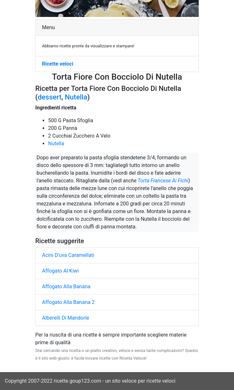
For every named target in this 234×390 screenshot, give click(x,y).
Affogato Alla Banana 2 (68, 302)
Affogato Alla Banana (66, 286)
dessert (50, 97)
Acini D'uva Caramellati (68, 255)
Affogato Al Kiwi (60, 271)
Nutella (76, 97)
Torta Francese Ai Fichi (163, 181)
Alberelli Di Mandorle (65, 318)
